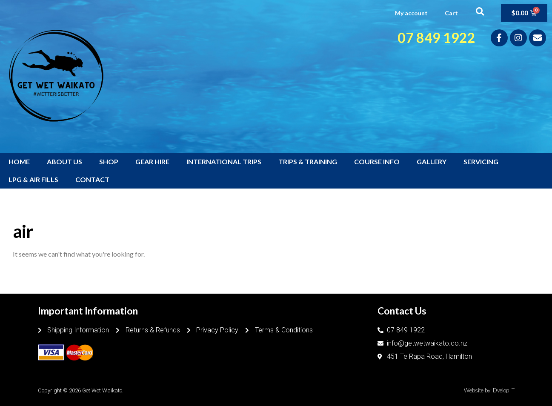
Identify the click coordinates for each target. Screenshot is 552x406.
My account (411, 13)
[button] (480, 11)
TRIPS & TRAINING (307, 161)
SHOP (108, 161)
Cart (451, 13)
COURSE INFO (377, 161)
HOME (19, 161)
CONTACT (92, 179)
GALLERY (431, 161)
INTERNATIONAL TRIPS (223, 161)
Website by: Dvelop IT (489, 390)
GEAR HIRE (152, 161)
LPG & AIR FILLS (33, 179)
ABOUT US (64, 161)
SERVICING (480, 161)
